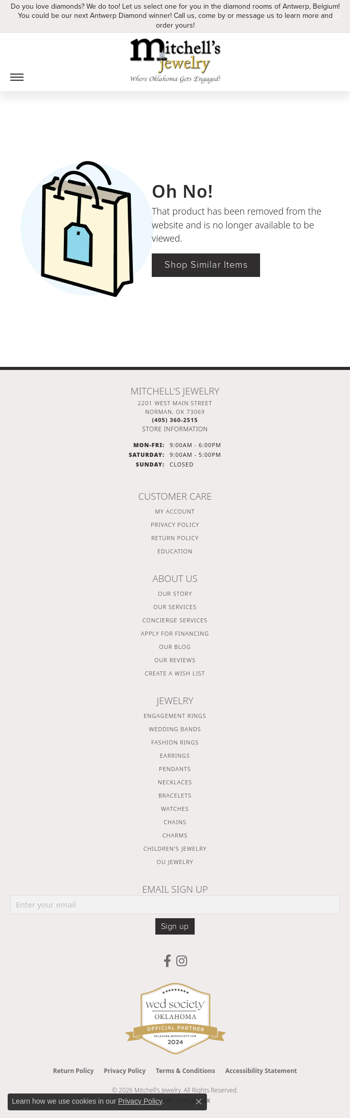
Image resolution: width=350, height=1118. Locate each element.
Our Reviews (175, 660)
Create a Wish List (175, 673)
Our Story (175, 593)
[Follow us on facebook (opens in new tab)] (167, 961)
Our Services (175, 607)
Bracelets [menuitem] (175, 795)
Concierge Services (175, 620)
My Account (175, 511)
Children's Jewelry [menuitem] (175, 848)
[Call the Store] (175, 420)
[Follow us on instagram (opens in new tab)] (181, 961)
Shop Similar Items (206, 264)
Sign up (175, 926)
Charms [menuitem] (175, 835)
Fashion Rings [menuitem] (175, 742)
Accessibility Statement (261, 1070)
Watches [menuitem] (175, 808)
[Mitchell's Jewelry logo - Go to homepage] (175, 61)
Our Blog (175, 646)
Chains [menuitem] (175, 822)
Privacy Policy (175, 524)
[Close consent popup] (199, 1102)
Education (175, 551)
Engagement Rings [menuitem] (175, 715)
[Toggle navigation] (17, 77)
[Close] (337, 16)
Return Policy (175, 538)
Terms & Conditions (185, 1070)
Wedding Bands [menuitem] (175, 729)
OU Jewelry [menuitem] (175, 862)
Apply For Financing (175, 633)
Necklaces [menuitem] (175, 782)
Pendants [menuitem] (175, 769)
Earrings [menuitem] (175, 755)
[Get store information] (175, 429)
